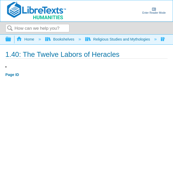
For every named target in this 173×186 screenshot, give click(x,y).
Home (25, 39)
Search (10, 29)
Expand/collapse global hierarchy (11, 39)
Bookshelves (60, 39)
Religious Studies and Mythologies (118, 39)
